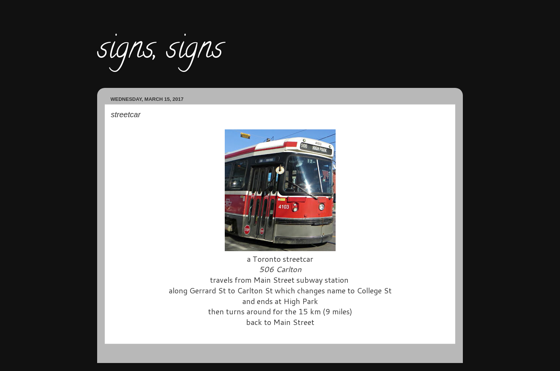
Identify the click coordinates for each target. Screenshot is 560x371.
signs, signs (160, 51)
